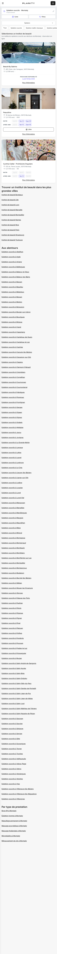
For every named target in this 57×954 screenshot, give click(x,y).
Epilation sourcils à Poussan (12, 643)
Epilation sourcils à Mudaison (13, 573)
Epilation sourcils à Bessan (12, 297)
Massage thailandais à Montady (14, 831)
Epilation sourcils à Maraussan (13, 503)
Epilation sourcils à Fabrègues (13, 392)
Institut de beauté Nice (10, 225)
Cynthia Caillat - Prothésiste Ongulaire (17, 164)
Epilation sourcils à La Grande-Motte (16, 443)
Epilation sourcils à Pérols (11, 608)
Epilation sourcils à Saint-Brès (13, 673)
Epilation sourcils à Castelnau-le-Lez (16, 342)
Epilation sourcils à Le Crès (12, 468)
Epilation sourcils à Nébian (12, 583)
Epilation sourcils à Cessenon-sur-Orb (16, 357)
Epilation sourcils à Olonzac (12, 593)
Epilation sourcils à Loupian (12, 488)
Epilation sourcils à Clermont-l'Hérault (16, 367)
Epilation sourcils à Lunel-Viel (13, 498)
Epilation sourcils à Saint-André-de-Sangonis (19, 663)
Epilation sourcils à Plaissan (12, 628)
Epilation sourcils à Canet (11, 327)
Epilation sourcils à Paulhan (12, 603)
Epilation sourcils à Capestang (13, 332)
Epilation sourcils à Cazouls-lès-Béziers (17, 352)
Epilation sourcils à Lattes (11, 453)
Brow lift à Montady (9, 811)
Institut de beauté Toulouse (12, 240)
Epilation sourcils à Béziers (12, 302)
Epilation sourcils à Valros (11, 769)
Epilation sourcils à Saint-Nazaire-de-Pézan (18, 714)
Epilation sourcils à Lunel (11, 493)
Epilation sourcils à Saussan (12, 719)
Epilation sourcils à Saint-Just (13, 704)
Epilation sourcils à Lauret (11, 458)
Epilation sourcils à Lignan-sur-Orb (15, 478)
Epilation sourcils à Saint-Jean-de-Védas (17, 699)
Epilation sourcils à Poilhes (12, 633)
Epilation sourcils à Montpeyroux (14, 568)
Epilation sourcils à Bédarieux (13, 292)
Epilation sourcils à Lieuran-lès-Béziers (16, 473)
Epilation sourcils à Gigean (12, 412)
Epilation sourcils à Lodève (12, 483)
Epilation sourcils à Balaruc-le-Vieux (15, 272)
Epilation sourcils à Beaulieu (12, 287)
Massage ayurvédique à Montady (14, 826)
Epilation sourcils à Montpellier (13, 563)
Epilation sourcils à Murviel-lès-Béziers (16, 578)
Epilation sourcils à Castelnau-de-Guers (17, 337)
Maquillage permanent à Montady (14, 821)
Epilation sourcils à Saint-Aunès (14, 668)
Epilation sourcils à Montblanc (13, 553)
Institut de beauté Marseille (12, 210)
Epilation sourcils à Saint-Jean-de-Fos (16, 693)
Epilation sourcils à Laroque (12, 448)
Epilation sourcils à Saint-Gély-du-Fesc (16, 683)
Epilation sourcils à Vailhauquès (14, 759)
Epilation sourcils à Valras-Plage (14, 764)
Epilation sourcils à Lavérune (13, 463)
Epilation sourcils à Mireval (12, 533)
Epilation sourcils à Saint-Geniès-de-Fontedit (19, 688)
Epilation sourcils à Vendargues (14, 774)
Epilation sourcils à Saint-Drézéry (14, 678)
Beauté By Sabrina (10, 67)
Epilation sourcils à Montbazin (13, 548)
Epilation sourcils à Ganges (12, 407)
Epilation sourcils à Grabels (12, 422)
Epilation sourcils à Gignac (12, 417)
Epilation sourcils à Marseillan (13, 508)
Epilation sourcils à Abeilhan (12, 252)
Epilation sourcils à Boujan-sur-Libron (16, 312)
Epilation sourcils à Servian (12, 734)
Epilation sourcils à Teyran (12, 749)
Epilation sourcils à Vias (11, 784)
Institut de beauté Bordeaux (12, 195)
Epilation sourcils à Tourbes (12, 754)
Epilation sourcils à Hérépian (12, 427)
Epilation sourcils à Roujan (12, 658)
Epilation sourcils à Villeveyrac (13, 799)
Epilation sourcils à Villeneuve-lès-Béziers (18, 789)
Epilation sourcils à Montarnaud (14, 543)
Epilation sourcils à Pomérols (13, 638)
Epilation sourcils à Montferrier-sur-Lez (17, 558)
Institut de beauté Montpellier (13, 215)
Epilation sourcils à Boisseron (13, 307)
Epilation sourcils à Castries (12, 347)
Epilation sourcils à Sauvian (12, 724)
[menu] (3, 3)
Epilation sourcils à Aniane (12, 262)
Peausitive (7, 112)
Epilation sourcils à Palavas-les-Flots (16, 598)
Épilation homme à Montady (12, 816)
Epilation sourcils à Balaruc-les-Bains (16, 277)
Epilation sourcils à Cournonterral (14, 387)
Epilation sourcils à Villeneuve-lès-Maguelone (19, 794)
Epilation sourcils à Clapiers (12, 362)
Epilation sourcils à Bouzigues (13, 317)
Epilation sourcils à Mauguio (12, 518)
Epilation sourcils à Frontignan (13, 402)
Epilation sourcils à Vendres (12, 779)
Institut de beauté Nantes (11, 220)
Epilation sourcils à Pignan (12, 618)
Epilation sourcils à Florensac (13, 397)
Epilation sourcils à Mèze (11, 528)
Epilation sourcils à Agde (11, 257)
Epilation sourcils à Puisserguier (14, 653)
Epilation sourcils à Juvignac (13, 437)
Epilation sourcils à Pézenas (12, 613)
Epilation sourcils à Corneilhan (13, 377)
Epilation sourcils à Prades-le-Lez (14, 648)
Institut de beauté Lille (10, 200)
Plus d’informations (28, 83)
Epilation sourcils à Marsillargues (14, 513)
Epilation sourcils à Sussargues (14, 744)
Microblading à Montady (11, 836)
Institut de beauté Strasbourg (13, 235)
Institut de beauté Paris (10, 230)
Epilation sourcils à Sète (11, 739)
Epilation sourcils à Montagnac (13, 538)
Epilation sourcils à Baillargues (13, 267)
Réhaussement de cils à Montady (14, 841)
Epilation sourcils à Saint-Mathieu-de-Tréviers (19, 709)
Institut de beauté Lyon (10, 205)
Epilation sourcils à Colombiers (13, 372)
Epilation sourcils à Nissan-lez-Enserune (17, 588)
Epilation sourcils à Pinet (11, 623)
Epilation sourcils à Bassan (12, 282)
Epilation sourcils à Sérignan (12, 729)
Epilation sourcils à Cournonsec (14, 382)
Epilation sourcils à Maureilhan (13, 523)
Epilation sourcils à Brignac (12, 322)
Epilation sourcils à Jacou (11, 432)
